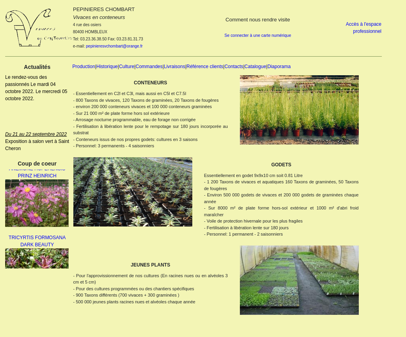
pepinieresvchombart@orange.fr (114, 46)
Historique (107, 66)
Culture (126, 66)
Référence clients (204, 66)
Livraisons (174, 66)
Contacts (233, 66)
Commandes (149, 66)
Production (84, 66)
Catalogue (255, 66)
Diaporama (279, 66)
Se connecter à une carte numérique (257, 35)
